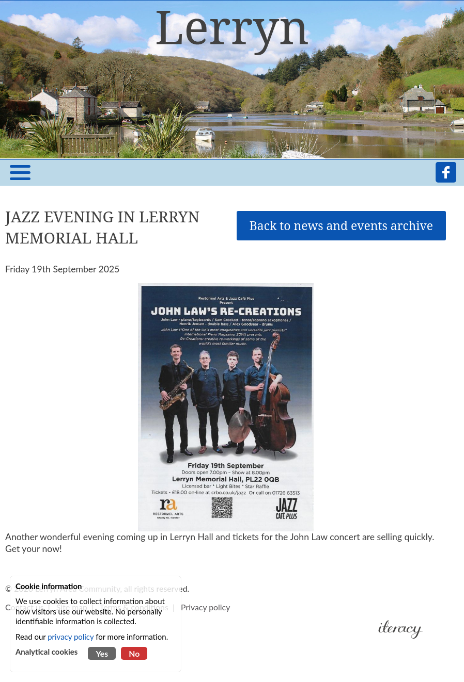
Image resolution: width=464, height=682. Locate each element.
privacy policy (71, 636)
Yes (102, 653)
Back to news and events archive (341, 226)
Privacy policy (205, 607)
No (134, 653)
